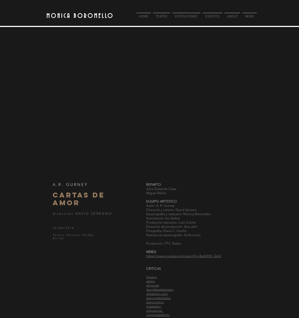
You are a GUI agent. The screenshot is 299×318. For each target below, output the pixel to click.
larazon (151, 277)
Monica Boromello (197, 214)
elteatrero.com (157, 294)
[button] (149, 104)
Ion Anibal (173, 218)
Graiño (181, 231)
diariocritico (155, 302)
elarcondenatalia (158, 298)
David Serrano (186, 210)
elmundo (152, 285)
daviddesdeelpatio (160, 289)
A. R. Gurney (165, 205)
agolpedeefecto (157, 315)
